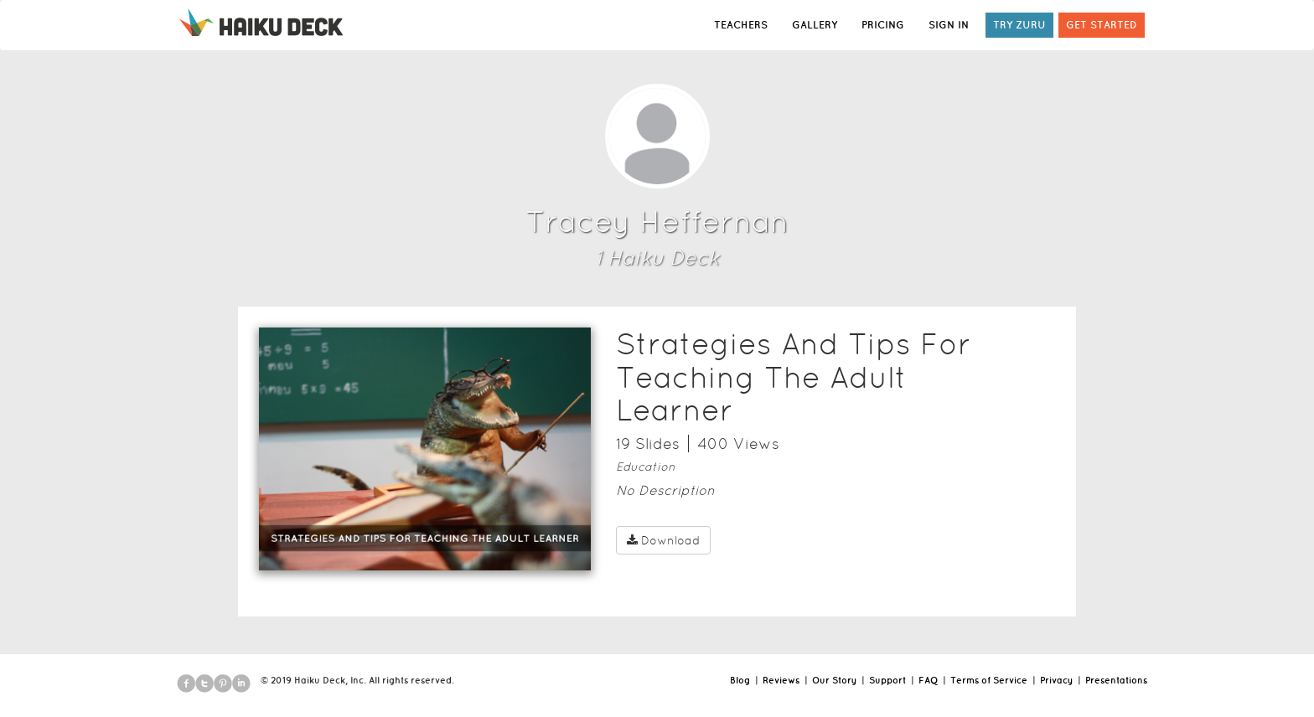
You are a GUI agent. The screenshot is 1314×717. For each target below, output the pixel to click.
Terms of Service (988, 680)
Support (887, 680)
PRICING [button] (882, 24)
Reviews (781, 680)
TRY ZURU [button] (1019, 24)
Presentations (1116, 680)
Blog (740, 680)
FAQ (928, 680)
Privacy (1056, 680)
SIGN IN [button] (949, 24)
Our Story (834, 680)
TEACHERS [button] (741, 24)
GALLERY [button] (814, 24)
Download (663, 540)
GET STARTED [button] (1101, 24)
